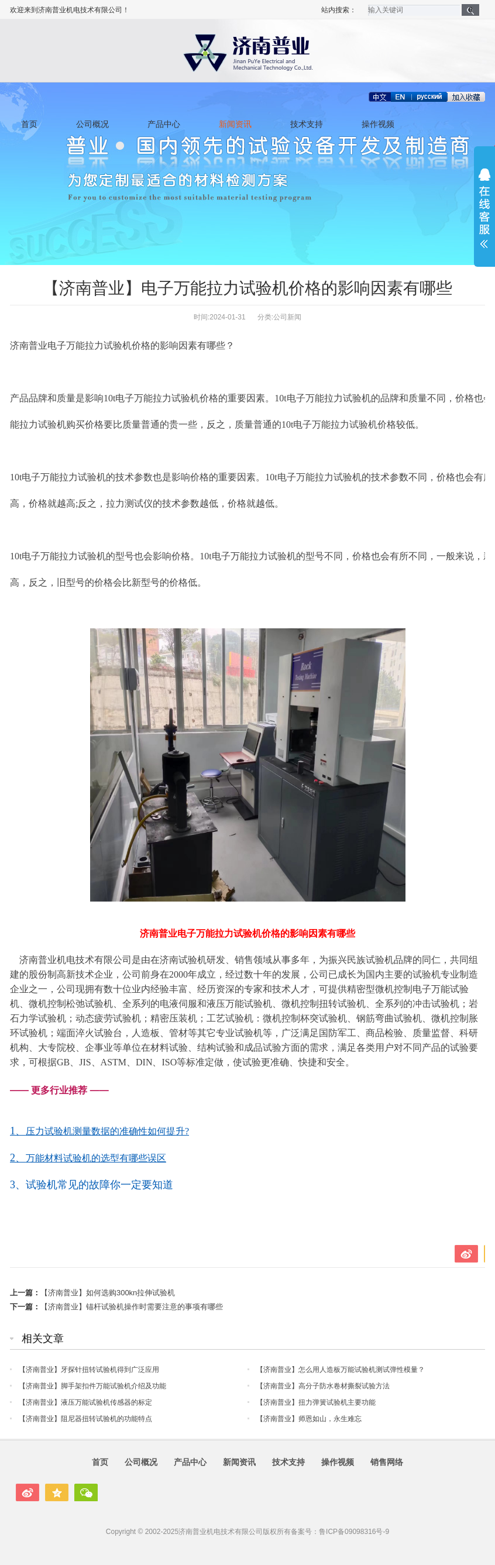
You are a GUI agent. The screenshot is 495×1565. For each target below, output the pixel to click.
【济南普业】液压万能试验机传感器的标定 (85, 1402)
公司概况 (92, 124)
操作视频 (378, 124)
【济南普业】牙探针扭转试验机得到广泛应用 (89, 1369)
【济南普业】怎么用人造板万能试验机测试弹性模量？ (340, 1369)
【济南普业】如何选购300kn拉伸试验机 (107, 1292)
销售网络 (386, 1462)
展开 (484, 208)
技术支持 (306, 124)
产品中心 (163, 124)
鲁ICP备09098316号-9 (354, 1532)
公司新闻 (287, 317)
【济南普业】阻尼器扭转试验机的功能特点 (85, 1419)
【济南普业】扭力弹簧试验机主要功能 (316, 1402)
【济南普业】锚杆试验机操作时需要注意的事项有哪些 (131, 1306)
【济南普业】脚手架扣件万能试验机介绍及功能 (92, 1386)
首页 (29, 124)
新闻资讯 (235, 124)
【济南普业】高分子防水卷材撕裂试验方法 (323, 1386)
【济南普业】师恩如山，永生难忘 (309, 1419)
